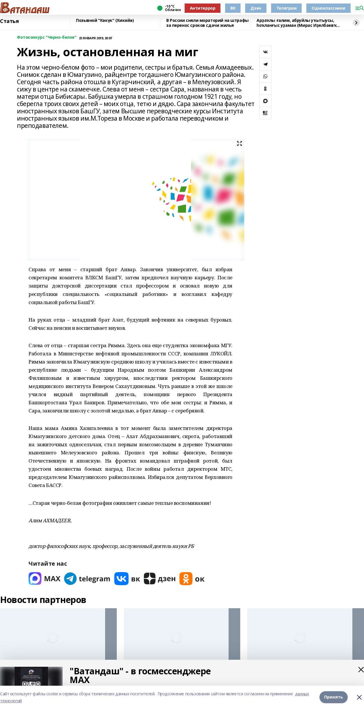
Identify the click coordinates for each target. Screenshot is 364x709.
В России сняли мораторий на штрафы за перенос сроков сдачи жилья (207, 23)
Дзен (255, 8)
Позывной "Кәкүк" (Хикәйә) (105, 20)
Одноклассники (328, 8)
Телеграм (286, 8)
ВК (232, 8)
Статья (9, 21)
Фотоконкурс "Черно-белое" (47, 37)
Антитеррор (202, 8)
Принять (333, 697)
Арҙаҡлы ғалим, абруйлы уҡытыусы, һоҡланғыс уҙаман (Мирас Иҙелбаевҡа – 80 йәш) (298, 23)
